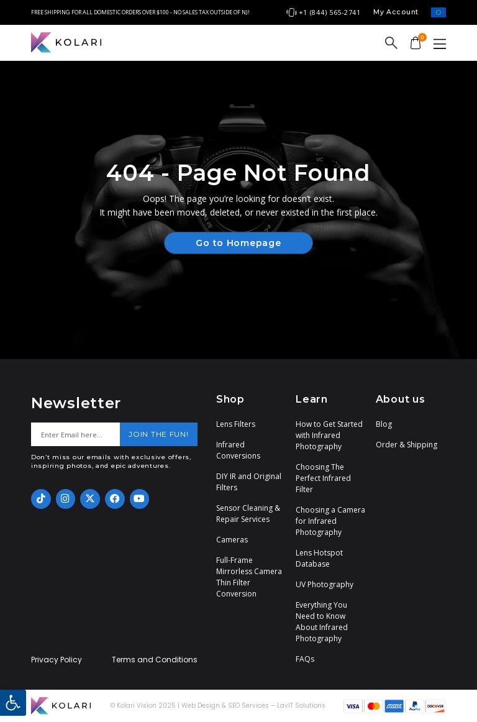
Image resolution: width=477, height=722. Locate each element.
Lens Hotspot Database (319, 558)
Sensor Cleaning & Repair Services (248, 513)
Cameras (232, 539)
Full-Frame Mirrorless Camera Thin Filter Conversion (249, 577)
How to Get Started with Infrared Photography (329, 435)
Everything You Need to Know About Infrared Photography (322, 622)
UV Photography (324, 584)
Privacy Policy (56, 660)
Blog (384, 424)
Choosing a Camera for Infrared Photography (330, 521)
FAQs (305, 659)
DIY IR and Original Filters (248, 482)
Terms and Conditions (155, 660)
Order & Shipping (406, 444)
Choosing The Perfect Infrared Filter (323, 478)
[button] (13, 703)
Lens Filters (235, 424)
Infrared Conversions (238, 450)
